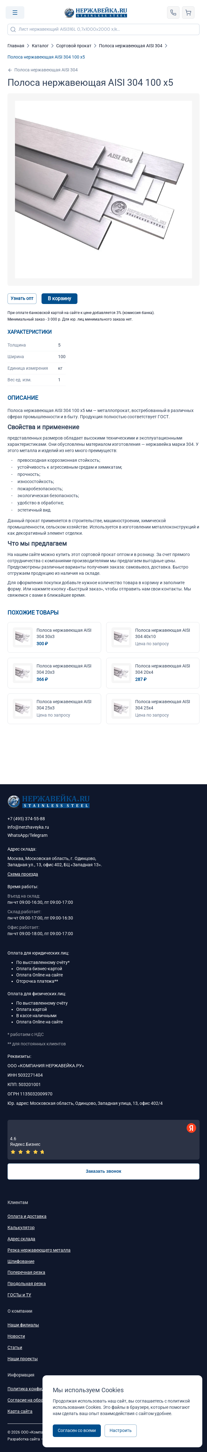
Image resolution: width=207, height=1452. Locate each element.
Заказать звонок (103, 1171)
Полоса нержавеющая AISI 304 (42, 70)
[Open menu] (15, 12)
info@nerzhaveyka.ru (28, 827)
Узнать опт (22, 298)
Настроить (121, 1430)
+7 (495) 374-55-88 (26, 818)
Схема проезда (22, 874)
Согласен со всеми (77, 1430)
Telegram (38, 835)
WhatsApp (17, 835)
